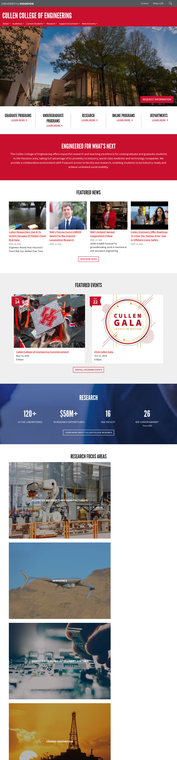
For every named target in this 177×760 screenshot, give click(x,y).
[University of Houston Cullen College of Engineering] (30, 717)
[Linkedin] (38, 727)
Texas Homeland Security (123, 752)
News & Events (89, 23)
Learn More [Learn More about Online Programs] (124, 120)
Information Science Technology (88, 640)
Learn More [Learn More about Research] (88, 120)
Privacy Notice (48, 754)
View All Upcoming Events (88, 355)
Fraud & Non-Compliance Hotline (15, 754)
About (6, 23)
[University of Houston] (17, 3)
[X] (22, 727)
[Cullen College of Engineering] (88, 76)
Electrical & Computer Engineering (34, 591)
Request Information (157, 99)
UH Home (48, 752)
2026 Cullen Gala (103, 334)
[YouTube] (43, 727)
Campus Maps (75, 752)
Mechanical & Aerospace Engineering (143, 642)
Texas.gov (108, 752)
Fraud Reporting (147, 752)
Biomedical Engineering (34, 537)
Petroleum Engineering (88, 691)
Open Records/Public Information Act (71, 754)
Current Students (34, 23)
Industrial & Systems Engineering (34, 640)
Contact (145, 3)
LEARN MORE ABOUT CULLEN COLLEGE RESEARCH (88, 418)
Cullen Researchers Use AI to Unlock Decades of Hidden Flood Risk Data (27, 236)
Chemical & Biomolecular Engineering (88, 539)
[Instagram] (33, 727)
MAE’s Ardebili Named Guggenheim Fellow (102, 234)
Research (51, 23)
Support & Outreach (68, 23)
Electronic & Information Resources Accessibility (141, 754)
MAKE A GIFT (144, 715)
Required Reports (113, 754)
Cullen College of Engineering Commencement (56, 336)
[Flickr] (27, 727)
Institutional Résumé (96, 754)
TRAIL (137, 752)
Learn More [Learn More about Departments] (159, 120)
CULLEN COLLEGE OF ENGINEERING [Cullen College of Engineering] (37, 15)
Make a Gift (158, 3)
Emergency (87, 752)
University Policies (62, 757)
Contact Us (66, 739)
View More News (88, 259)
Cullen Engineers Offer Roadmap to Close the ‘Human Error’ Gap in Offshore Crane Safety (149, 236)
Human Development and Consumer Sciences (143, 591)
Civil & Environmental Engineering (143, 537)
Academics (17, 23)
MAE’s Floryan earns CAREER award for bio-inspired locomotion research (65, 236)
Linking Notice (35, 754)
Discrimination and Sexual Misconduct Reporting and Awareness (28, 757)
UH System (97, 752)
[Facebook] (17, 727)
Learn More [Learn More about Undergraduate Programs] (53, 125)
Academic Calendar (61, 752)
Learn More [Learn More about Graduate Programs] (18, 120)
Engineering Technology (88, 588)
